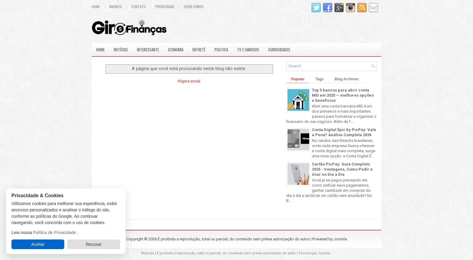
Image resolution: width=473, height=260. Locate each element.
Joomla (340, 239)
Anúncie (115, 7)
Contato (138, 7)
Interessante (148, 50)
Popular (298, 79)
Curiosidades (279, 50)
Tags (320, 79)
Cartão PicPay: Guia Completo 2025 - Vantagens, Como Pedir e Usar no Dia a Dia (342, 169)
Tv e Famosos (248, 50)
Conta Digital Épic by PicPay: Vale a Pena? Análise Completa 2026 (344, 132)
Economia (175, 50)
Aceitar (38, 244)
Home (96, 7)
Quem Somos (194, 7)
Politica (221, 50)
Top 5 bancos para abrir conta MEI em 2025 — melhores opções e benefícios (343, 95)
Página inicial (189, 81)
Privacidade (164, 7)
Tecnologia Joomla (314, 253)
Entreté (198, 50)
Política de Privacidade (55, 232)
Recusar (93, 244)
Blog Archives (347, 79)
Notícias (121, 50)
